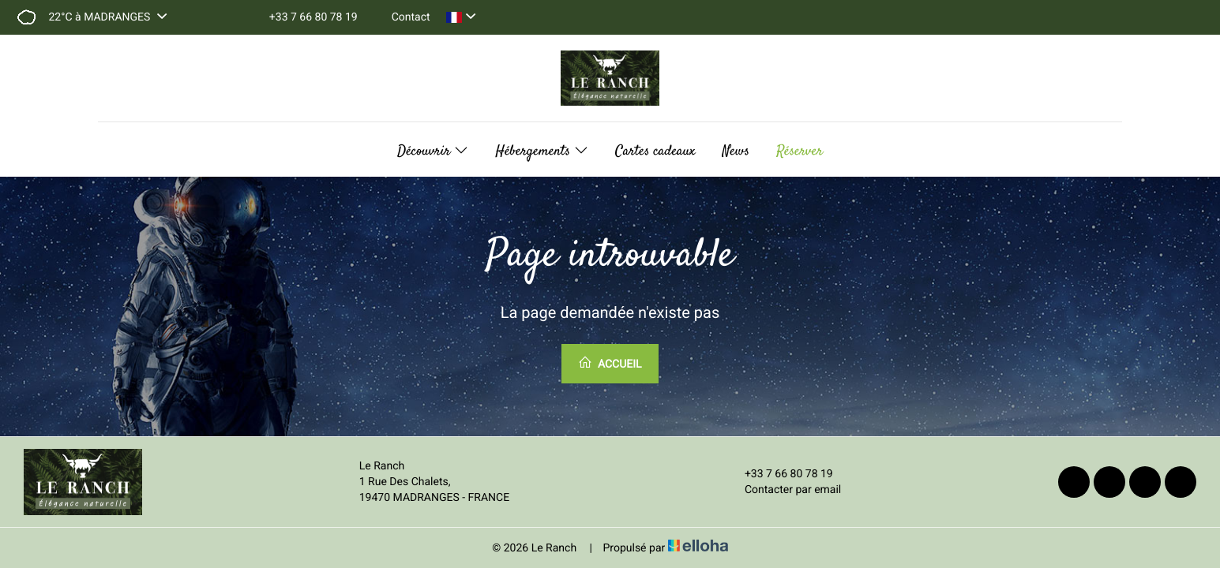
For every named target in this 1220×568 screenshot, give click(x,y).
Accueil (609, 363)
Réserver (799, 151)
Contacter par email (783, 490)
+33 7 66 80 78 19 (779, 474)
